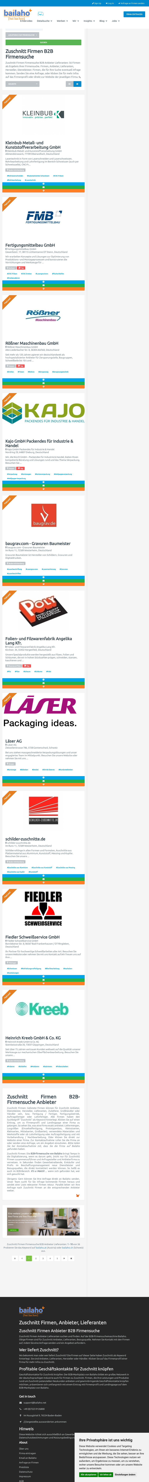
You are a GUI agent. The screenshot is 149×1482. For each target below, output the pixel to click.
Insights (89, 21)
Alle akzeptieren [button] (88, 1474)
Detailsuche (44, 21)
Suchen (43, 42)
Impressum (25, 1476)
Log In (110, 3)
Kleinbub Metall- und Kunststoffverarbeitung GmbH (32, 145)
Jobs (116, 21)
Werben (62, 21)
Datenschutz (26, 1471)
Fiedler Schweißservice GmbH (32, 937)
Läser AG (13, 741)
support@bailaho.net (35, 1402)
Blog (103, 21)
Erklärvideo (26, 21)
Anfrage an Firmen (29, 1462)
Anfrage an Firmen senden (131, 3)
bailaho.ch (67, 1247)
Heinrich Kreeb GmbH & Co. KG (33, 1038)
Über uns (24, 1448)
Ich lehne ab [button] (106, 1474)
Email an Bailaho (28, 1458)
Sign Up (96, 3)
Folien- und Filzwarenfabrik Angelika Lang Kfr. (38, 641)
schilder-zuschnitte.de (25, 839)
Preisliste (24, 1467)
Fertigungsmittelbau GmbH (30, 245)
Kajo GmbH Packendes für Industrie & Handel (39, 443)
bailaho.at (41, 1247)
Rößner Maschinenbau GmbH (31, 343)
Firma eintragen (134, 14)
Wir (76, 21)
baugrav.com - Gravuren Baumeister (37, 543)
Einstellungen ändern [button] (125, 1474)
